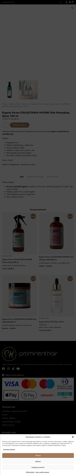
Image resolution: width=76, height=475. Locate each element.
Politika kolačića (30, 472)
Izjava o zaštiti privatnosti (42, 472)
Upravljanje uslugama (9, 449)
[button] (73, 437)
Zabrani (38, 461)
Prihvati (38, 455)
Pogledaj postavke (38, 467)
